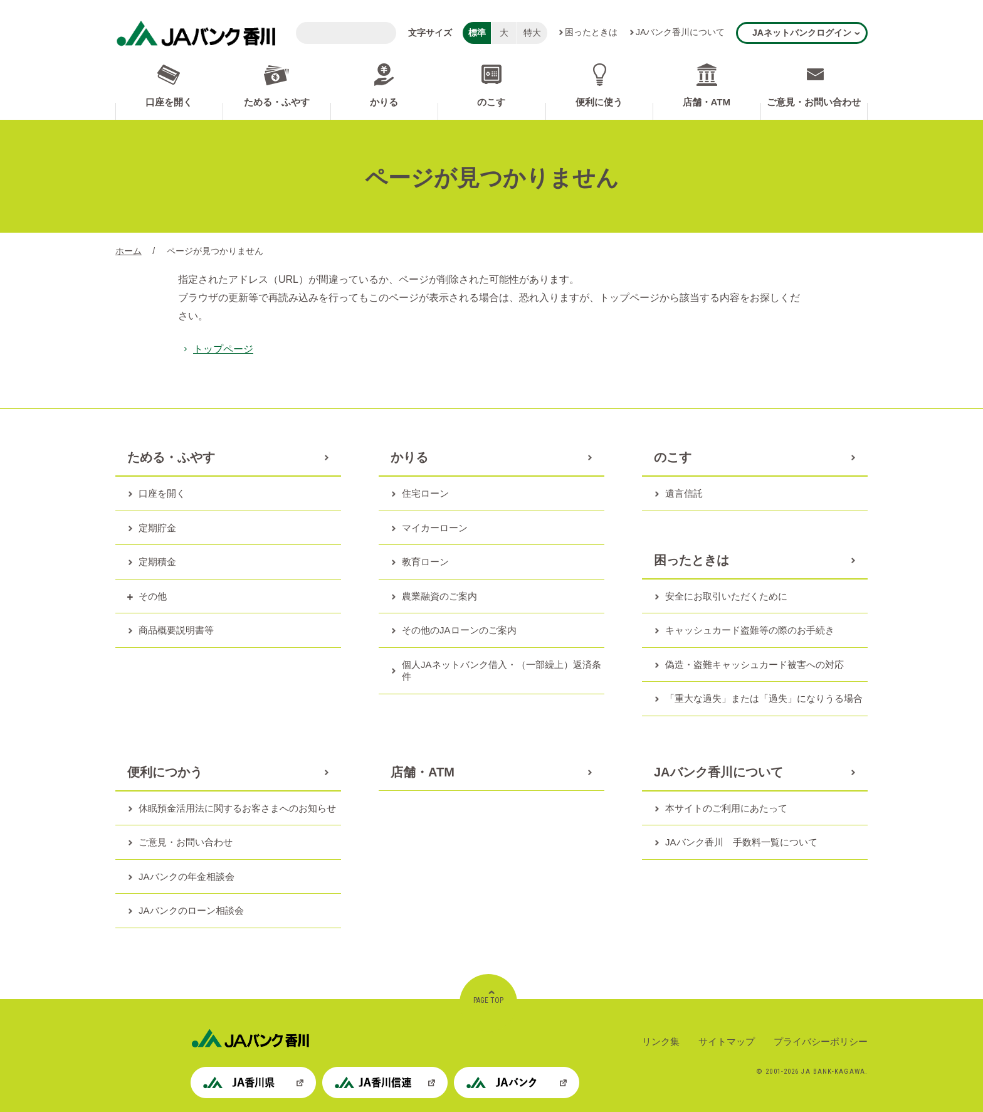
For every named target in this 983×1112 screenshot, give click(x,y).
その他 (153, 596)
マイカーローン (435, 527)
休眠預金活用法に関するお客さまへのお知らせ (237, 808)
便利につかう (164, 772)
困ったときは (591, 32)
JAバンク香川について (680, 32)
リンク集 (661, 1041)
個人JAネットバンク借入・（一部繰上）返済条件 (501, 670)
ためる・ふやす (277, 102)
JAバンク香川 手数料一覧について (741, 842)
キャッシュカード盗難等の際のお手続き (749, 630)
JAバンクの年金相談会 (186, 876)
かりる (384, 102)
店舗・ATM (706, 102)
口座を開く (168, 102)
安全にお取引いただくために (726, 596)
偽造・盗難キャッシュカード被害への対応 (754, 664)
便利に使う (599, 102)
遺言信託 (684, 493)
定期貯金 (157, 527)
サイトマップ (726, 1041)
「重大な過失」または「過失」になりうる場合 (764, 698)
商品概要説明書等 (176, 630)
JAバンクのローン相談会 (191, 910)
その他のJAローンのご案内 (459, 630)
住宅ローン (425, 493)
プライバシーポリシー (821, 1041)
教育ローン (425, 561)
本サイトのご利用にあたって (726, 808)
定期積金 (157, 561)
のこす (491, 102)
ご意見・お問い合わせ (814, 102)
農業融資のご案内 (439, 596)
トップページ (223, 349)
